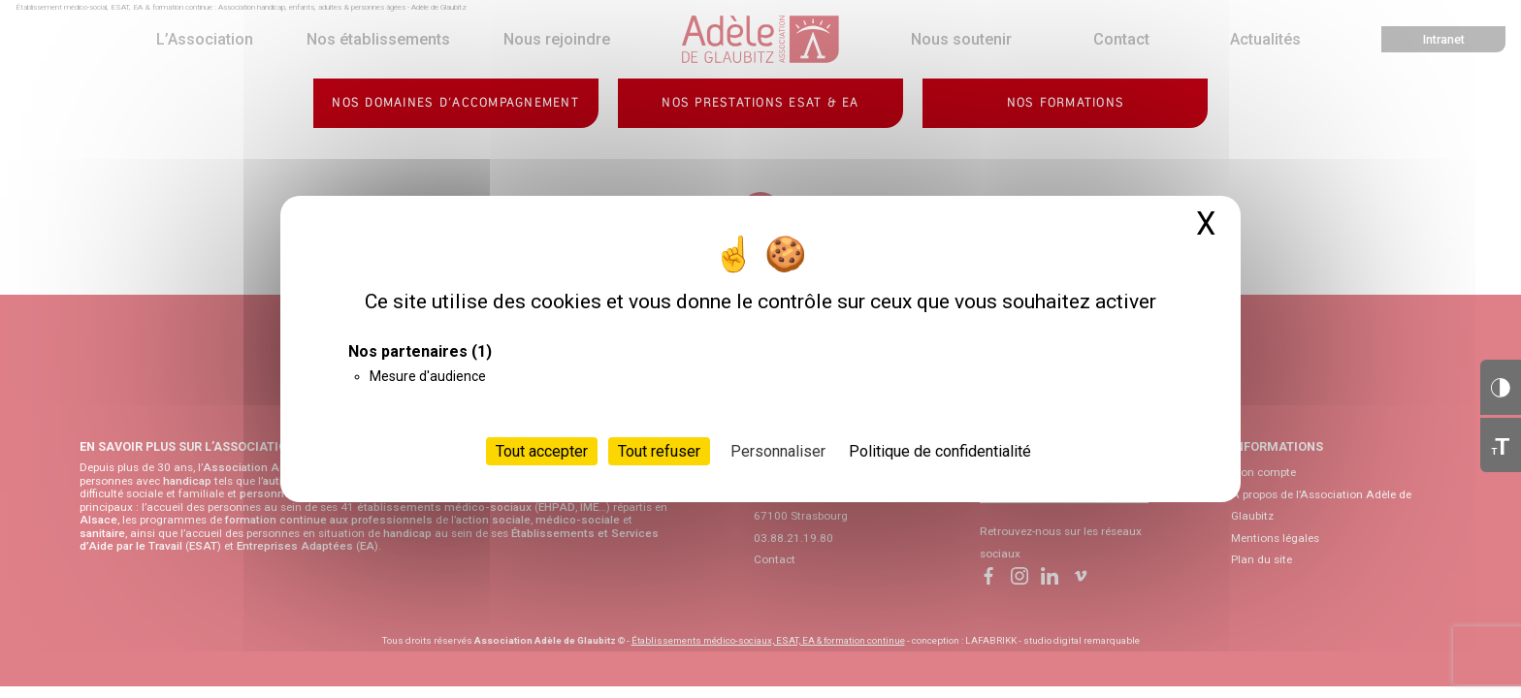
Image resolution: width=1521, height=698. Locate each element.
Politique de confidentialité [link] (940, 451)
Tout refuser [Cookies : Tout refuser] (659, 451)
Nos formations (1066, 103)
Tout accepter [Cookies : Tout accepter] (542, 451)
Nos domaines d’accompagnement (455, 103)
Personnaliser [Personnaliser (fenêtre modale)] (777, 451)
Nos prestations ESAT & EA (760, 103)
